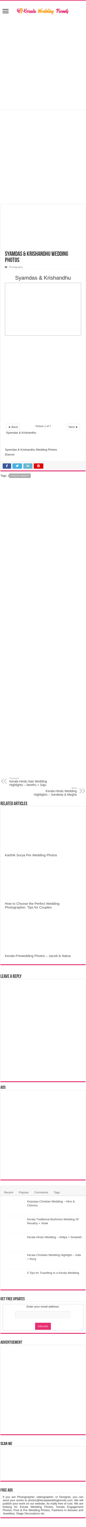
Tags (57, 1192)
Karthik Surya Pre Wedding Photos (31, 855)
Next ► (73, 427)
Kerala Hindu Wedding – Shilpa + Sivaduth (54, 1237)
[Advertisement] (43, 62)
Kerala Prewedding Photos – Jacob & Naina (38, 956)
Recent (8, 1192)
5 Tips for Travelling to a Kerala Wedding (53, 1272)
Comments (41, 1192)
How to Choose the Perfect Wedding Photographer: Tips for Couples (32, 905)
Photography (16, 267)
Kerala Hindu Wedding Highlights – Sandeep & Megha (54, 791)
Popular (24, 1192)
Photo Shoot (20, 475)
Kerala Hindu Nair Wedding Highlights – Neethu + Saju (32, 782)
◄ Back (13, 427)
